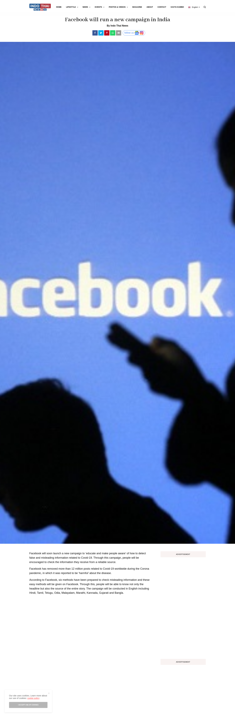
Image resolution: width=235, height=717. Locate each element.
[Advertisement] (183, 607)
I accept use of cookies (28, 705)
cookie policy (33, 698)
